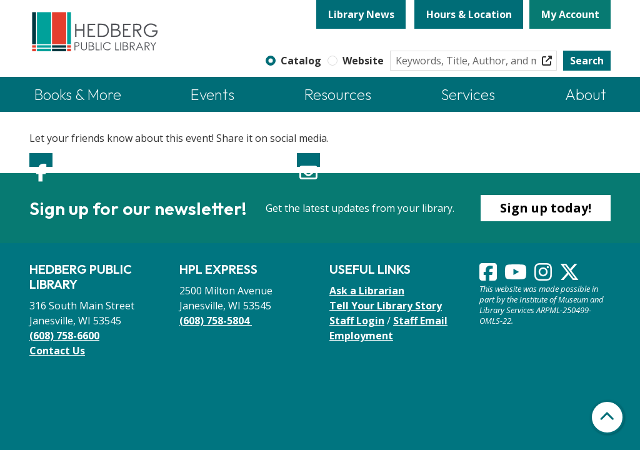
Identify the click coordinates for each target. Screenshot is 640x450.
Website (363, 61)
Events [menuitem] (212, 94)
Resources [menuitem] (337, 94)
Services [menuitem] (468, 94)
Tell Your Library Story (385, 305)
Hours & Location (469, 14)
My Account (570, 14)
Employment (361, 335)
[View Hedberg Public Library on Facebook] (489, 275)
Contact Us (57, 351)
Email (308, 160)
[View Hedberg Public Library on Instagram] (544, 275)
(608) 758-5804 (215, 321)
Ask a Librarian (366, 291)
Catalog (301, 61)
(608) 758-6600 (64, 335)
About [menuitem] (585, 94)
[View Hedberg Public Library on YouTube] (516, 275)
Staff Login (356, 321)
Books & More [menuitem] (77, 94)
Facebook (40, 160)
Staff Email (420, 321)
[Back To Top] (607, 417)
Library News (361, 14)
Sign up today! (545, 207)
